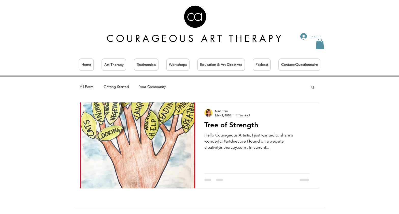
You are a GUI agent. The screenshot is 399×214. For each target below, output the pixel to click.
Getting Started (116, 86)
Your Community (152, 86)
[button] (320, 44)
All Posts (86, 86)
